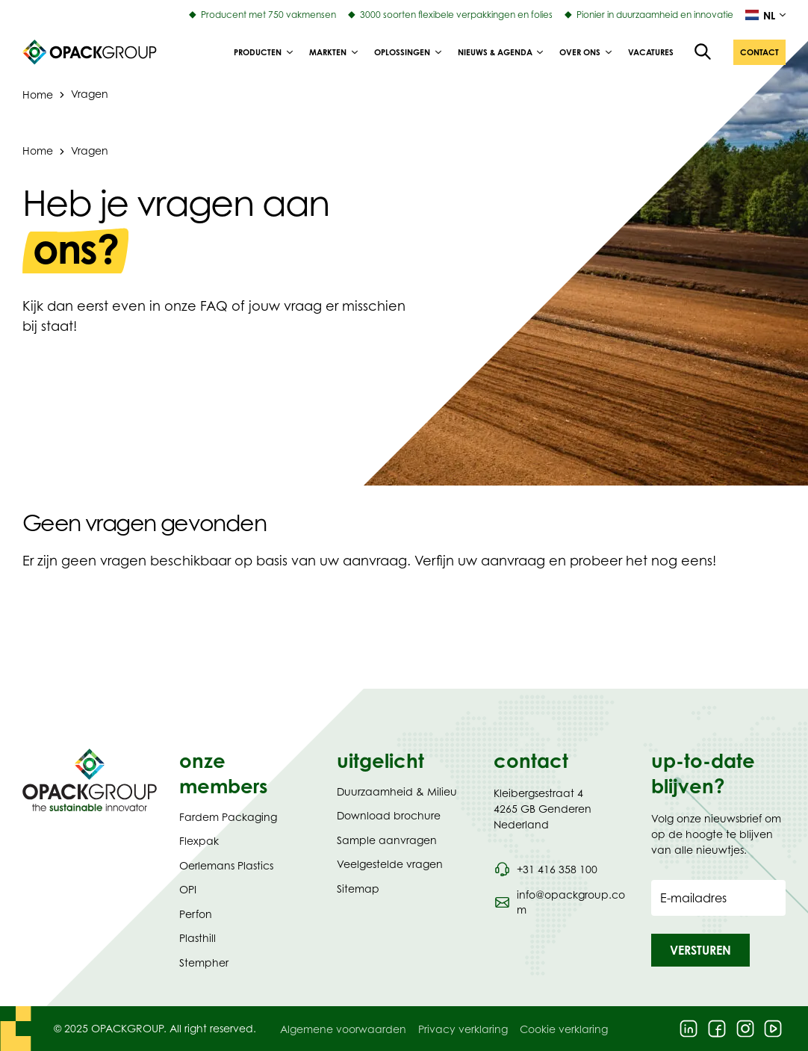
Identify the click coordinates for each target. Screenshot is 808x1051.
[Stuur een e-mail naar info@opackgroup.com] (561, 902)
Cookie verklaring (564, 1029)
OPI (187, 889)
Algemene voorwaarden (343, 1029)
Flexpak (199, 840)
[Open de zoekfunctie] (703, 52)
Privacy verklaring (463, 1029)
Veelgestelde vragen (390, 864)
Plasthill (197, 937)
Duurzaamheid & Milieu (397, 791)
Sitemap (358, 888)
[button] (759, 52)
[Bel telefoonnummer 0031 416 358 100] (545, 869)
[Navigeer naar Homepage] (89, 779)
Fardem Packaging (228, 816)
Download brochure (389, 815)
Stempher (204, 962)
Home (37, 150)
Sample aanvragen (387, 840)
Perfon (195, 914)
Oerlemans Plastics (226, 865)
